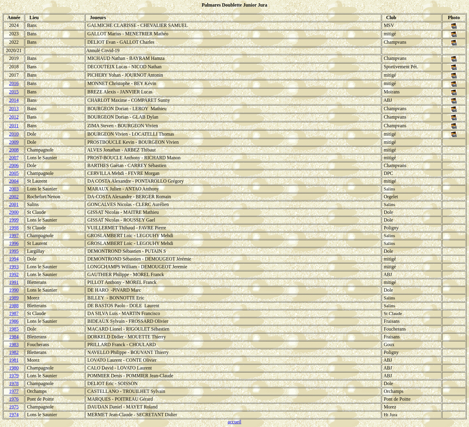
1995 (14, 251)
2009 (14, 142)
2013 (14, 108)
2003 (14, 188)
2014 (14, 100)
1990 (14, 290)
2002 (14, 196)
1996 (14, 243)
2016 (14, 83)
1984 (14, 336)
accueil (234, 421)
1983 (14, 344)
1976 (14, 399)
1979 (14, 375)
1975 (14, 406)
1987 (14, 313)
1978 (14, 383)
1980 (14, 367)
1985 (14, 328)
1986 (14, 321)
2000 (14, 212)
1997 (14, 235)
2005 (14, 173)
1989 (14, 297)
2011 (13, 125)
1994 (14, 258)
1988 (14, 305)
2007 (14, 157)
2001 (14, 204)
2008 (14, 149)
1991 (14, 282)
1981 (14, 360)
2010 (14, 134)
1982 (14, 352)
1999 (14, 219)
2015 (14, 91)
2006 (14, 165)
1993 (14, 266)
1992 (14, 274)
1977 (14, 391)
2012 (14, 116)
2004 (14, 181)
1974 (14, 414)
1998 (14, 227)
